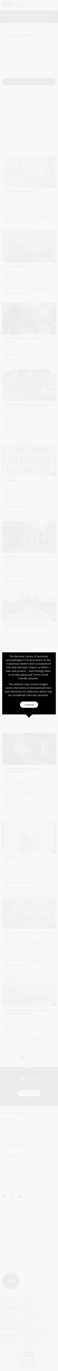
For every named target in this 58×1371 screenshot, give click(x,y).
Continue (29, 704)
